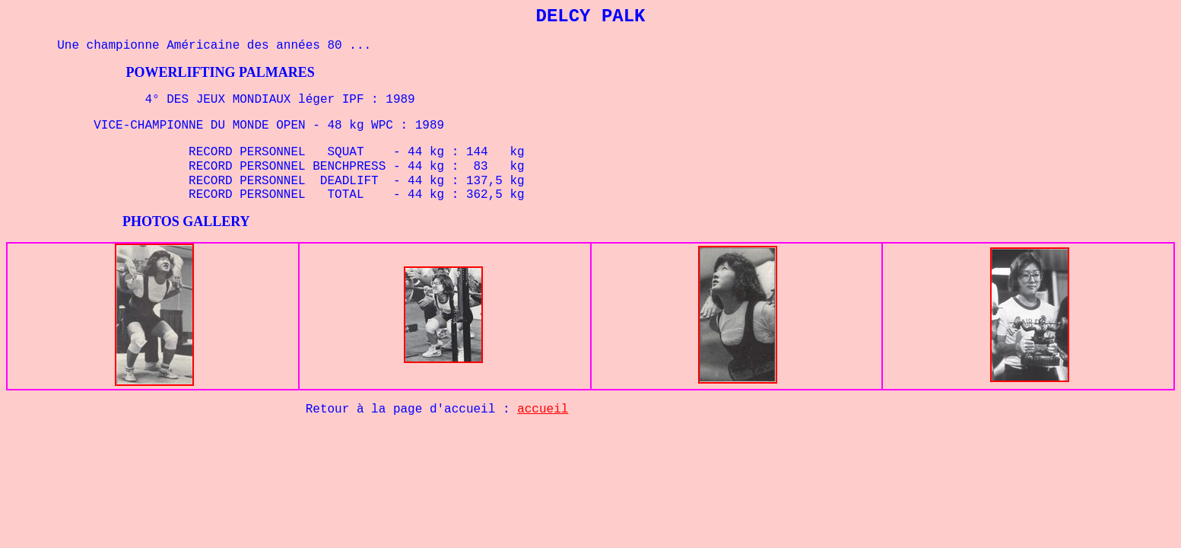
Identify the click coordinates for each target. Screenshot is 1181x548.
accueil (542, 409)
